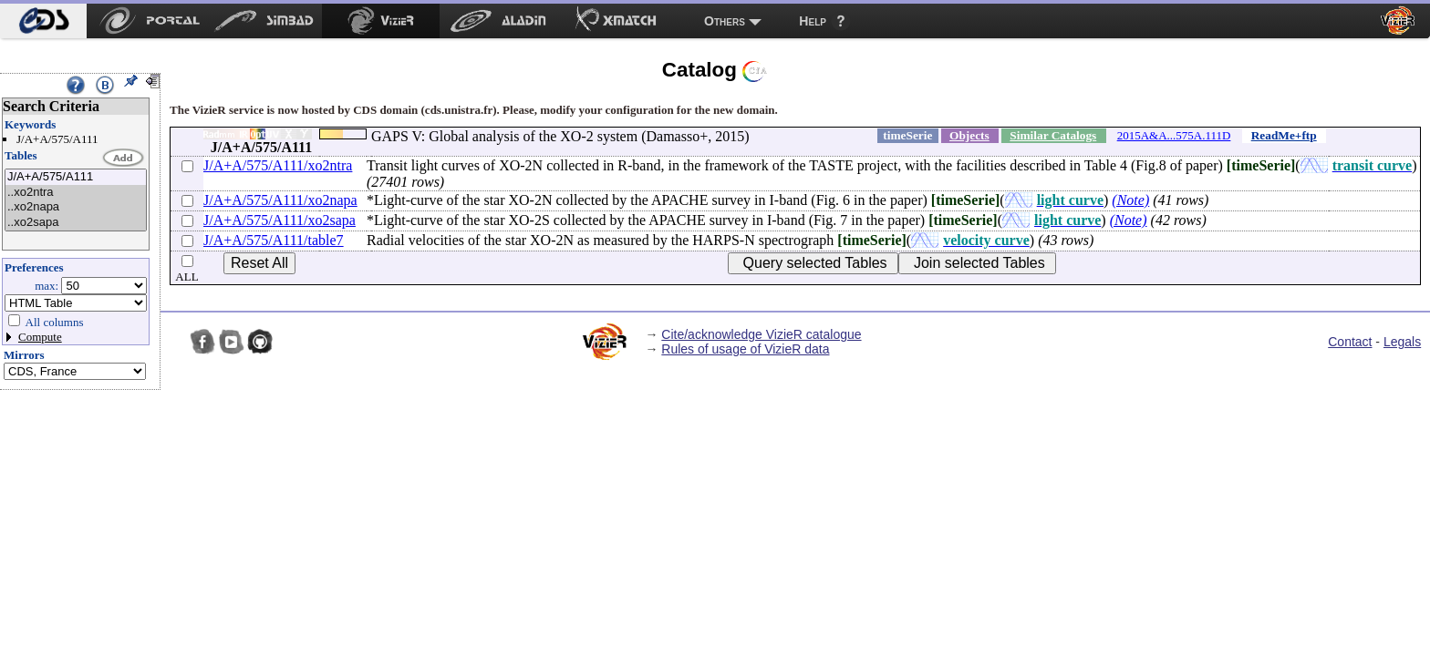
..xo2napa (75, 207)
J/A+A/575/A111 (75, 177)
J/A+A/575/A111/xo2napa (280, 200)
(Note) (1130, 200)
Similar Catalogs (1053, 135)
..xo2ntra (75, 192)
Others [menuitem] (724, 21)
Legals (1402, 341)
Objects (969, 135)
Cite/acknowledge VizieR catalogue (761, 334)
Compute (40, 336)
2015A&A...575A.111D (1174, 135)
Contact (1350, 341)
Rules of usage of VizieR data (745, 349)
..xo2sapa (75, 223)
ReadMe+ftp (1284, 135)
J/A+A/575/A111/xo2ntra (277, 165)
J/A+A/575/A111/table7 (273, 240)
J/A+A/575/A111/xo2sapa (279, 220)
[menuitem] (43, 21)
